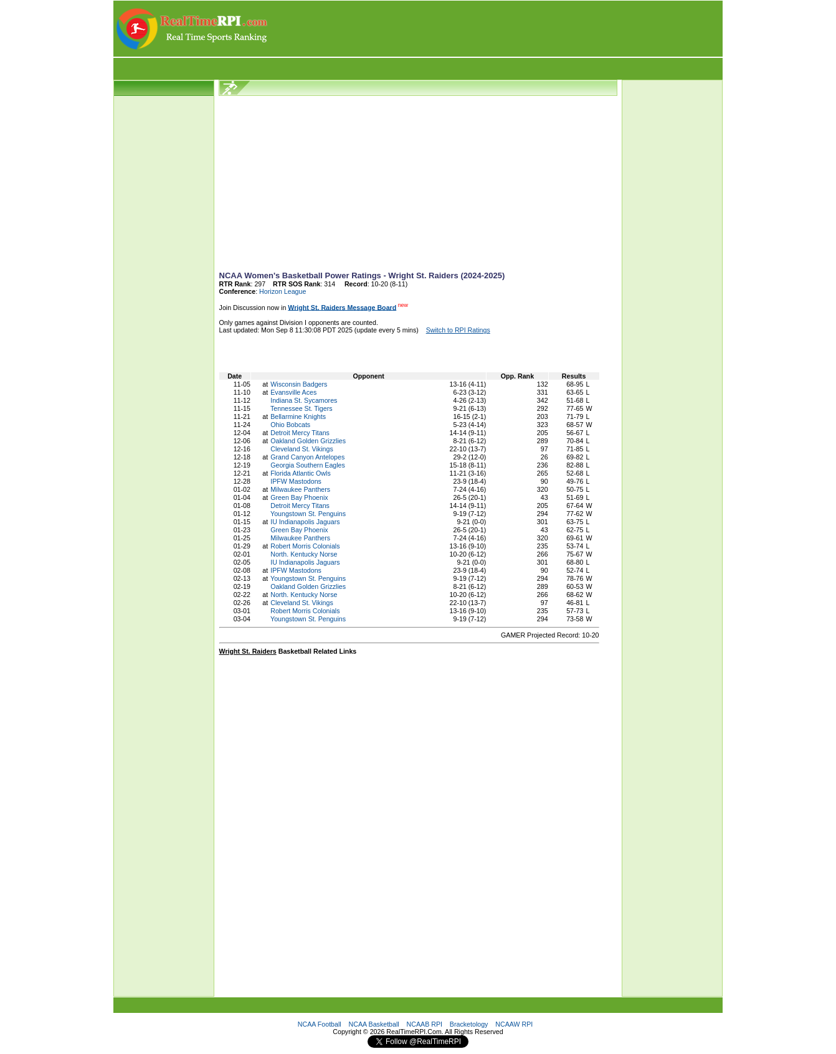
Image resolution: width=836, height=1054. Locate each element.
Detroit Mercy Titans (300, 432)
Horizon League (282, 291)
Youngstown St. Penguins (308, 513)
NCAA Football (319, 1024)
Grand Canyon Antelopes (307, 457)
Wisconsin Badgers (298, 384)
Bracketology (469, 1024)
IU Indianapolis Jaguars (305, 521)
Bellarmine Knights (298, 416)
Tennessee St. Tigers (301, 408)
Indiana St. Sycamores (303, 400)
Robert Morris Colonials (305, 546)
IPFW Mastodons (295, 481)
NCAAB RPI (424, 1024)
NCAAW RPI (514, 1024)
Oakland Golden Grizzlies (308, 441)
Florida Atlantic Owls (300, 473)
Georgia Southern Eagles (307, 465)
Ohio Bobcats (290, 424)
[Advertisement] (496, 29)
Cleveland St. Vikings (301, 449)
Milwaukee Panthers (300, 489)
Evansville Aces (293, 392)
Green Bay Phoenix (299, 497)
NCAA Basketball (374, 1024)
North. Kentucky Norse (303, 554)
